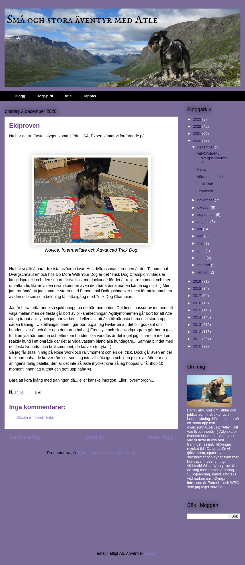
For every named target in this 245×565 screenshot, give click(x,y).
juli (200, 229)
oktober (204, 207)
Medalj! (202, 169)
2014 (197, 317)
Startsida (94, 437)
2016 (197, 303)
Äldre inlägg (160, 437)
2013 (197, 324)
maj (201, 243)
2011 (197, 339)
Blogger (151, 553)
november (206, 200)
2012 (197, 332)
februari (204, 265)
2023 (197, 119)
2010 (197, 346)
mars (202, 258)
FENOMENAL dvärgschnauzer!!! (211, 157)
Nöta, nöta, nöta (209, 177)
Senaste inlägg (25, 437)
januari (203, 272)
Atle (68, 96)
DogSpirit (44, 96)
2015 (197, 310)
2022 (197, 126)
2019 (197, 281)
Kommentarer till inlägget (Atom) (106, 452)
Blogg (20, 96)
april (201, 251)
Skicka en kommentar (35, 417)
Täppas (89, 96)
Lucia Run (204, 184)
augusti (204, 222)
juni (200, 236)
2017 (197, 295)
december (206, 147)
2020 (197, 141)
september (206, 214)
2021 (197, 133)
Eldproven (204, 191)
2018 (197, 288)
